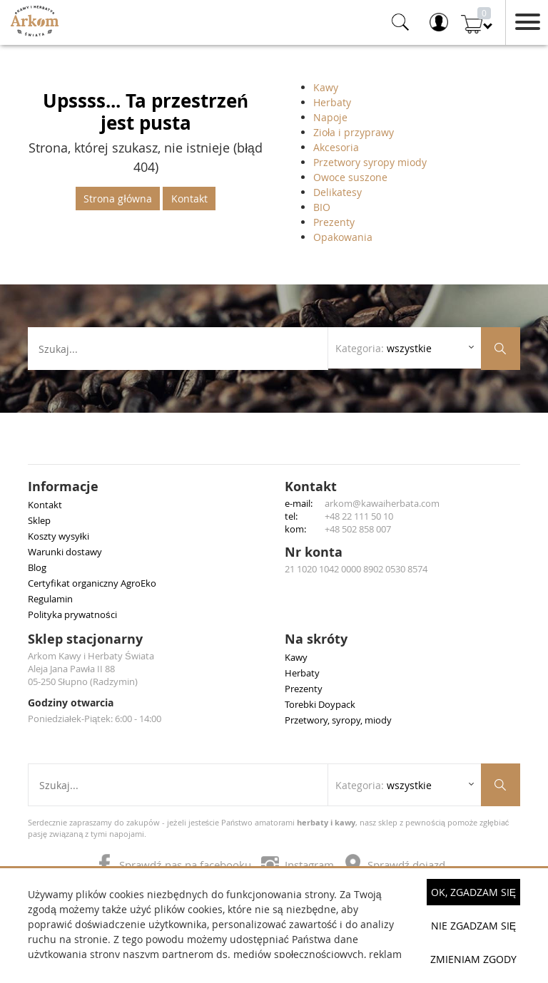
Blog (37, 567)
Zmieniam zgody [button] (473, 959)
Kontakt (189, 198)
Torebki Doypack (320, 704)
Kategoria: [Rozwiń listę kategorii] (383, 348)
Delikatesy (337, 192)
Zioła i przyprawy (353, 132)
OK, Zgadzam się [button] (473, 892)
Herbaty (332, 102)
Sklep (39, 520)
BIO (321, 207)
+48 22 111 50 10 (359, 516)
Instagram (299, 865)
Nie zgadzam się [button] (473, 925)
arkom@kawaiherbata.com (382, 503)
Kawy (325, 87)
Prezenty (334, 222)
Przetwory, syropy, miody (338, 720)
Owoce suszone (350, 177)
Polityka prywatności (72, 614)
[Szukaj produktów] (500, 348)
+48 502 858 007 (358, 529)
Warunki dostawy (65, 551)
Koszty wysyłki (58, 536)
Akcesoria (336, 147)
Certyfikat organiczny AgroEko (92, 583)
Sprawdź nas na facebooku (175, 865)
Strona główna (117, 198)
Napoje (330, 117)
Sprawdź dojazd (395, 865)
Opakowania (342, 237)
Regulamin (50, 598)
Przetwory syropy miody (370, 162)
